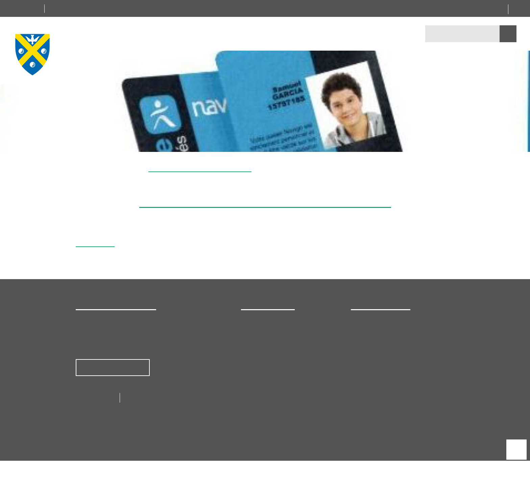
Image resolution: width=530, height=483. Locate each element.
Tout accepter (225, 252)
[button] (521, 144)
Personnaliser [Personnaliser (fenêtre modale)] (307, 252)
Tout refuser (265, 252)
